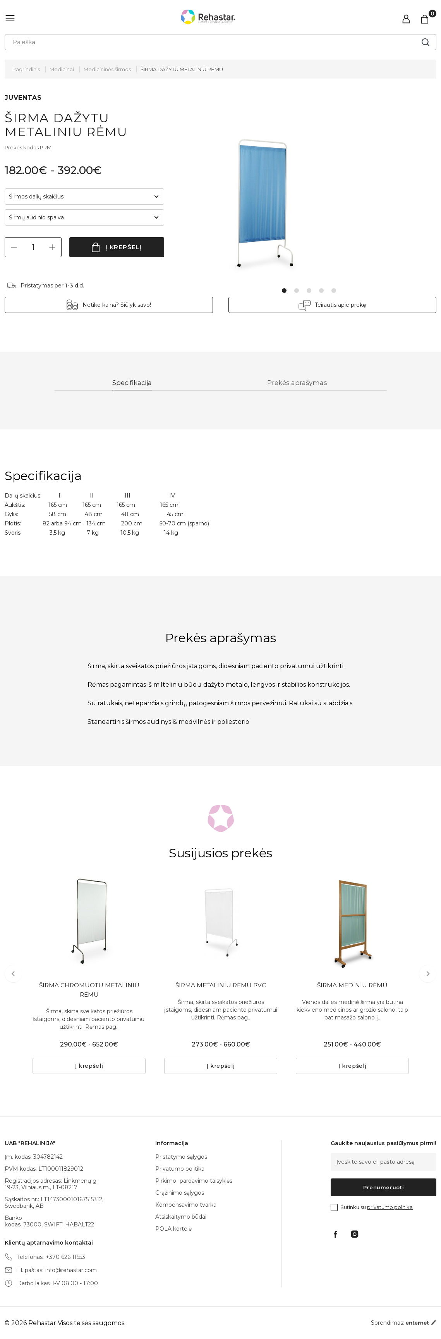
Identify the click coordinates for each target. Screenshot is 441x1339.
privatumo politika (390, 1207)
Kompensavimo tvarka (185, 1204)
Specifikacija (132, 383)
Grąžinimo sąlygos (179, 1192)
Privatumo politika (179, 1168)
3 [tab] (309, 290)
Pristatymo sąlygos (181, 1156)
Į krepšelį (123, 247)
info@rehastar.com (71, 1270)
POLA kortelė (173, 1228)
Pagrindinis (26, 69)
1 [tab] (284, 290)
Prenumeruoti (383, 1187)
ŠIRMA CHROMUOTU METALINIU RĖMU (89, 991)
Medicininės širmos (107, 69)
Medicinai (62, 69)
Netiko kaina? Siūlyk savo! (128, 304)
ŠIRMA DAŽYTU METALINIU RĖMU (182, 69)
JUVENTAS (23, 97)
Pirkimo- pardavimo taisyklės (193, 1180)
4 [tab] (321, 290)
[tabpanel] (289, 192)
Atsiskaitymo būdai (180, 1216)
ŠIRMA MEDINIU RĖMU (352, 986)
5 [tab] (333, 290)
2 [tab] (296, 290)
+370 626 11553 (65, 1257)
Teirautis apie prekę (329, 304)
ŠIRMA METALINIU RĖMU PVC (221, 986)
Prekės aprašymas (299, 383)
